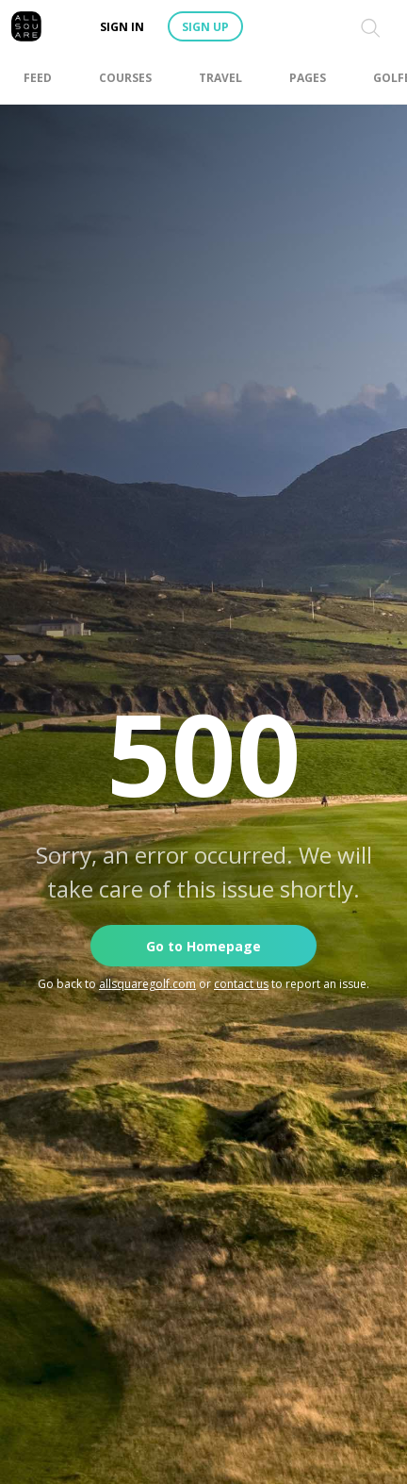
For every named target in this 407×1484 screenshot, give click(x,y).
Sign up (205, 27)
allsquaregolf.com (147, 984)
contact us (241, 984)
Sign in (122, 27)
